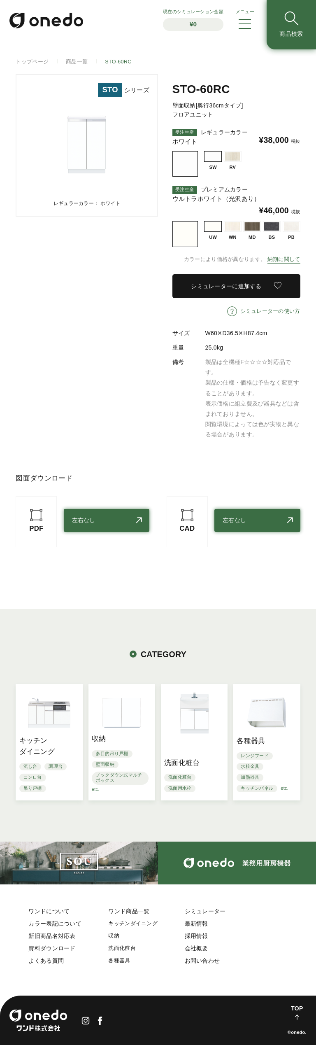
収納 (113, 936)
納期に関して (283, 259)
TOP (297, 1008)
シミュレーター (205, 911)
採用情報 (196, 936)
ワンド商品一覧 (128, 911)
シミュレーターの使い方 (270, 311)
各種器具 (119, 960)
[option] (87, 145)
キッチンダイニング (133, 923)
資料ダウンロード (51, 948)
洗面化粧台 (121, 948)
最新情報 (196, 923)
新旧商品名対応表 (51, 936)
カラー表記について (54, 923)
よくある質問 (46, 960)
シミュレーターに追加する (226, 286)
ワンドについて (49, 911)
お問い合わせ (202, 960)
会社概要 (196, 948)
